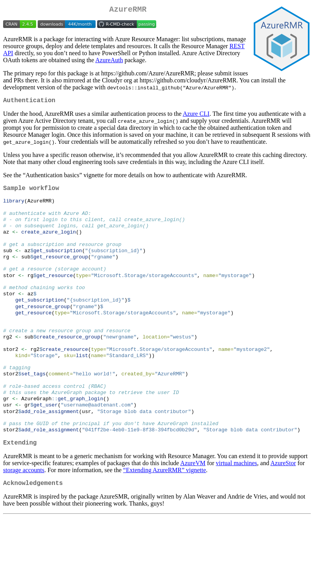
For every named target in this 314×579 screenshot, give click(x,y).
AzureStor (283, 500)
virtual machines (236, 500)
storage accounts (23, 507)
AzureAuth (109, 61)
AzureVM (193, 500)
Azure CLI (196, 116)
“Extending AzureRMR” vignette (164, 507)
